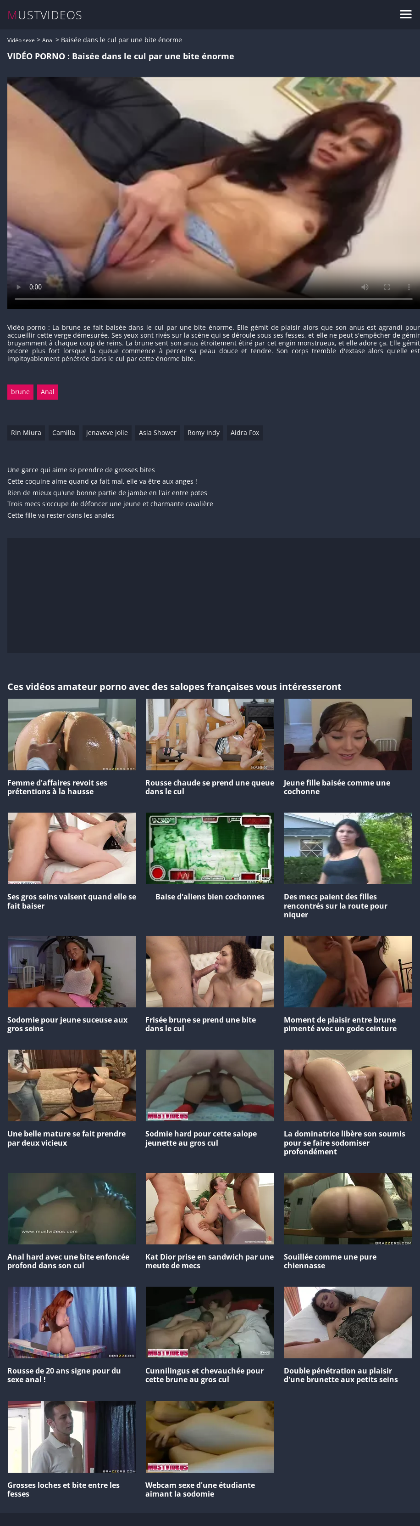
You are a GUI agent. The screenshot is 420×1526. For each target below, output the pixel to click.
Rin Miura (26, 432)
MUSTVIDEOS (45, 15)
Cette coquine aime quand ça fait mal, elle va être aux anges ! (102, 482)
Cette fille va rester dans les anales (61, 516)
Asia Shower (158, 432)
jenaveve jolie (107, 432)
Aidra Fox (245, 432)
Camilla (63, 432)
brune (20, 391)
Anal (48, 40)
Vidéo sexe (21, 40)
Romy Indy (204, 432)
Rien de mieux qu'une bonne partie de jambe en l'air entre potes (107, 493)
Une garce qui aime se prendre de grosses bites (81, 470)
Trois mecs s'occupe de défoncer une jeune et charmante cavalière (110, 504)
